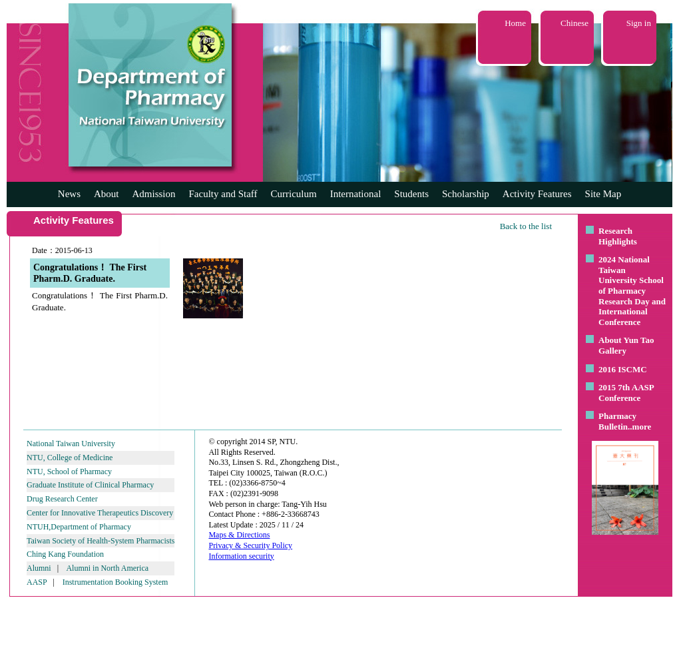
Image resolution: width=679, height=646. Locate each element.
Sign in (638, 23)
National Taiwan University (71, 443)
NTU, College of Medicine (70, 457)
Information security (241, 556)
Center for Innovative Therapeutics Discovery (100, 512)
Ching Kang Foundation (65, 554)
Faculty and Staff (223, 193)
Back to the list (526, 226)
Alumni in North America (107, 568)
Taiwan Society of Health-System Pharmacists (100, 540)
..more (639, 427)
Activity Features (537, 193)
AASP (37, 582)
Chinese (574, 23)
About (106, 193)
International (355, 193)
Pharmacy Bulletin (617, 421)
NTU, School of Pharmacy (69, 471)
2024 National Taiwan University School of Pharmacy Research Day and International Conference (632, 290)
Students (411, 193)
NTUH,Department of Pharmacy (79, 526)
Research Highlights (617, 236)
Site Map (603, 193)
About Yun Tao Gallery (626, 345)
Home (515, 23)
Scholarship (465, 193)
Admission (153, 193)
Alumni (39, 568)
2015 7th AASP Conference (626, 392)
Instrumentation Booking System (115, 582)
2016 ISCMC (622, 369)
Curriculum (294, 193)
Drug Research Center (62, 498)
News (69, 193)
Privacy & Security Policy (250, 545)
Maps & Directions (239, 534)
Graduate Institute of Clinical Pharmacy (90, 484)
